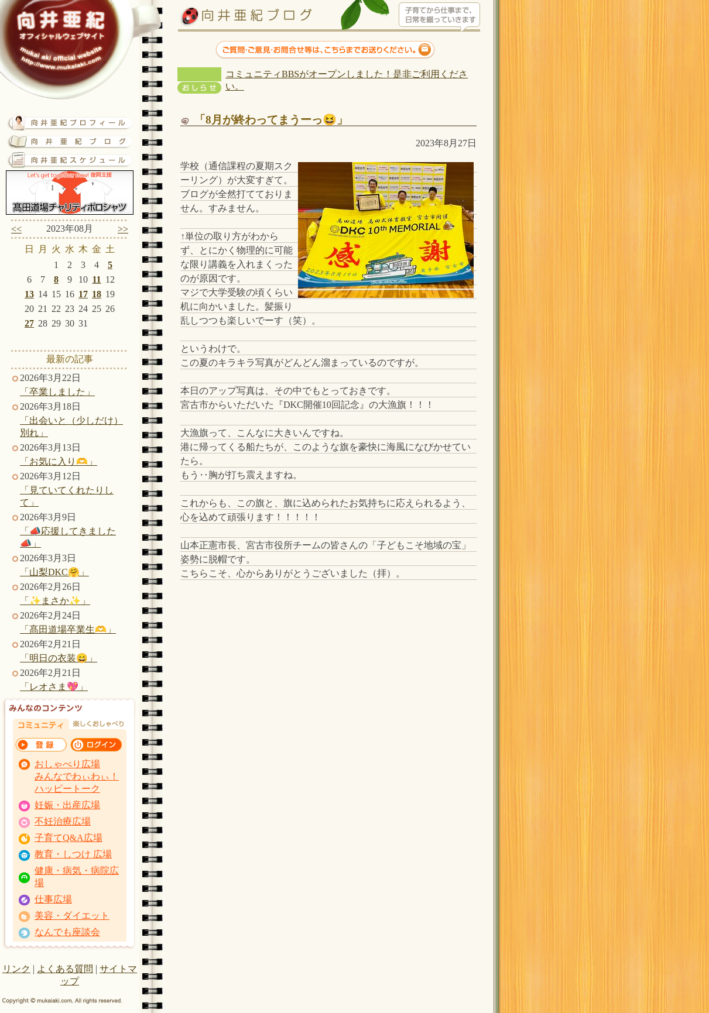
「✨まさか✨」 (55, 601)
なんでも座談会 (67, 932)
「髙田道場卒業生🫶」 (68, 629)
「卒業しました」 (57, 392)
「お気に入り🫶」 (58, 461)
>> (123, 229)
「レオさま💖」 (54, 687)
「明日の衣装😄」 (58, 658)
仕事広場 (53, 899)
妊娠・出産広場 (67, 805)
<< (16, 229)
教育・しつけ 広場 (73, 854)
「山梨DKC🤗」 (54, 572)
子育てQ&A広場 (68, 838)
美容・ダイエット (72, 916)
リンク (16, 969)
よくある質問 (65, 969)
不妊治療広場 (63, 821)
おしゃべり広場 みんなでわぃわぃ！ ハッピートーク (77, 776)
